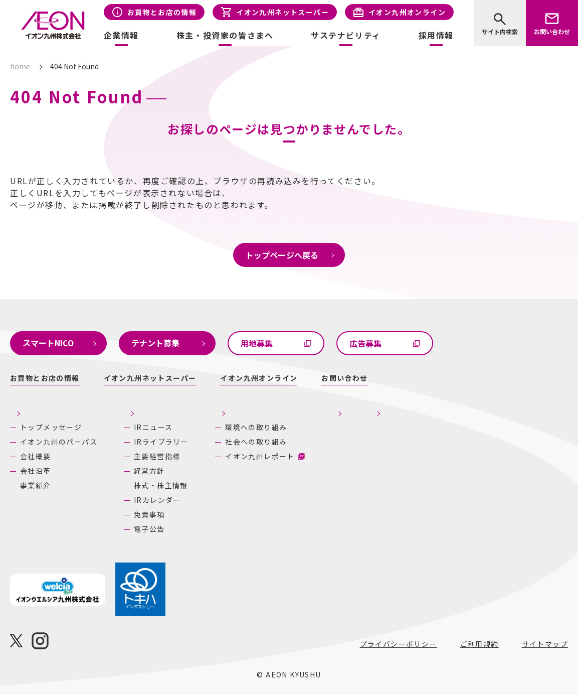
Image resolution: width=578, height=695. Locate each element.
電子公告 (149, 529)
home (20, 66)
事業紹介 (35, 485)
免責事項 (149, 514)
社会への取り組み (300, 442)
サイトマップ (545, 644)
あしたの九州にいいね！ (498, 409)
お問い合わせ (552, 31)
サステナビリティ (295, 409)
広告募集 (365, 343)
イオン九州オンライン (407, 12)
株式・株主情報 (161, 485)
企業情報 (27, 409)
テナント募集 (155, 343)
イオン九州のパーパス (58, 442)
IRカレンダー (157, 500)
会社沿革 (35, 471)
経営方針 (149, 471)
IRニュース (153, 427)
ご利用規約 (479, 644)
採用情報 (436, 35)
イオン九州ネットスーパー (282, 12)
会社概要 (35, 456)
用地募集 (257, 343)
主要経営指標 (157, 456)
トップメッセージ (51, 427)
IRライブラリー (161, 442)
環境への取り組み (300, 427)
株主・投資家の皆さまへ (172, 409)
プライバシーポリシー (398, 644)
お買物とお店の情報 (162, 12)
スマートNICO (48, 343)
